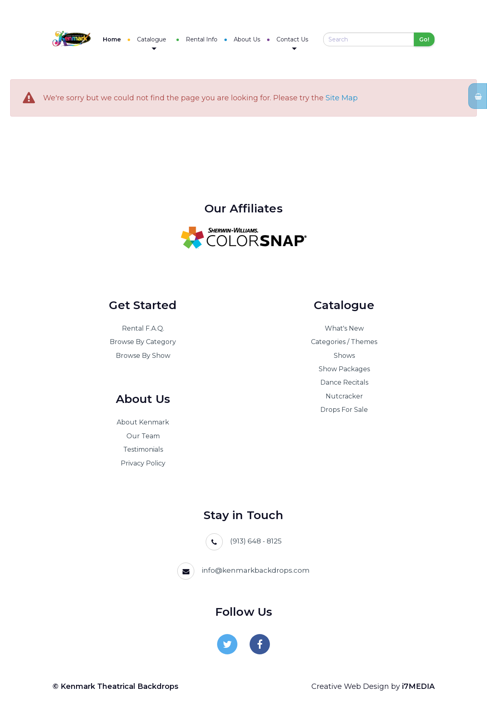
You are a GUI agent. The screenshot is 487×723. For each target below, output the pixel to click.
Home (118, 39)
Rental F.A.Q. (143, 328)
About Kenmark (143, 422)
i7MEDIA (418, 686)
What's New (344, 328)
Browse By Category (143, 342)
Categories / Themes (344, 342)
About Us (250, 39)
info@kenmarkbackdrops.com (256, 570)
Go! (424, 39)
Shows (344, 355)
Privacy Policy (143, 463)
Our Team (143, 436)
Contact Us (295, 43)
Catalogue (157, 43)
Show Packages (344, 369)
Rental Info (204, 39)
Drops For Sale (344, 410)
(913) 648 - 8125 (256, 541)
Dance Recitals (344, 383)
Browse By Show (143, 355)
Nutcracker (344, 396)
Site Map (342, 98)
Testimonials (143, 450)
